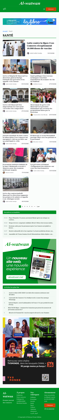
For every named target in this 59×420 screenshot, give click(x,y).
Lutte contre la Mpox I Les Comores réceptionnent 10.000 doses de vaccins (40, 46)
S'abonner (51, 9)
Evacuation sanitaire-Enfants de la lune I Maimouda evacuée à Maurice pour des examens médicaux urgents (15, 167)
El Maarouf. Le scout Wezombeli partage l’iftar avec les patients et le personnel (43, 137)
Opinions (33, 409)
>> (34, 206)
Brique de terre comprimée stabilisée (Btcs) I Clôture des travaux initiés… (31, 223)
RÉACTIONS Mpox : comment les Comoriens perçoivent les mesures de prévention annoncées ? (29, 308)
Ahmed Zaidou (9, 172)
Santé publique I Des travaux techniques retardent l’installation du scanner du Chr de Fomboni (42, 78)
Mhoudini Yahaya (38, 141)
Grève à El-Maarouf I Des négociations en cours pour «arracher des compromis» (13, 107)
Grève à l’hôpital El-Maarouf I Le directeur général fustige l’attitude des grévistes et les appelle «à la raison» (15, 78)
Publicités (20, 395)
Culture (32, 407)
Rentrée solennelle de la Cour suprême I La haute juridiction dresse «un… (31, 231)
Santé (32, 403)
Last (38, 206)
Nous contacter (21, 397)
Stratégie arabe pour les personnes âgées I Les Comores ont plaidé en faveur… (30, 227)
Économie (33, 399)
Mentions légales (22, 403)
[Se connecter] (44, 9)
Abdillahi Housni (37, 84)
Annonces (33, 411)
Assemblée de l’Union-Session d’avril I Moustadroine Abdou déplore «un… (31, 234)
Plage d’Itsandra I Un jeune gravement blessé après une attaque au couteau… (29, 219)
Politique (33, 397)
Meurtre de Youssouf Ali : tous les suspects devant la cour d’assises (29, 313)
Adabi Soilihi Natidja (36, 53)
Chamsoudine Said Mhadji (40, 114)
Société (32, 401)
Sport (32, 405)
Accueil (5, 31)
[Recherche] (5, 9)
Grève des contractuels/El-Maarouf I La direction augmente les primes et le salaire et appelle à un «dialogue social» (15, 196)
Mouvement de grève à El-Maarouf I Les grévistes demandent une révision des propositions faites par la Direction (41, 108)
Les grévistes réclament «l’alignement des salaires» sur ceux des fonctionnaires (42, 166)
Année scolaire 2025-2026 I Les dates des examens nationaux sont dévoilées (29, 293)
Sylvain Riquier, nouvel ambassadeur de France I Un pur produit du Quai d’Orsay (31, 303)
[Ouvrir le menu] (4, 9)
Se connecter (49, 409)
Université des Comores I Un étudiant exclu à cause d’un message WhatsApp (29, 298)
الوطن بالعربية (34, 413)
